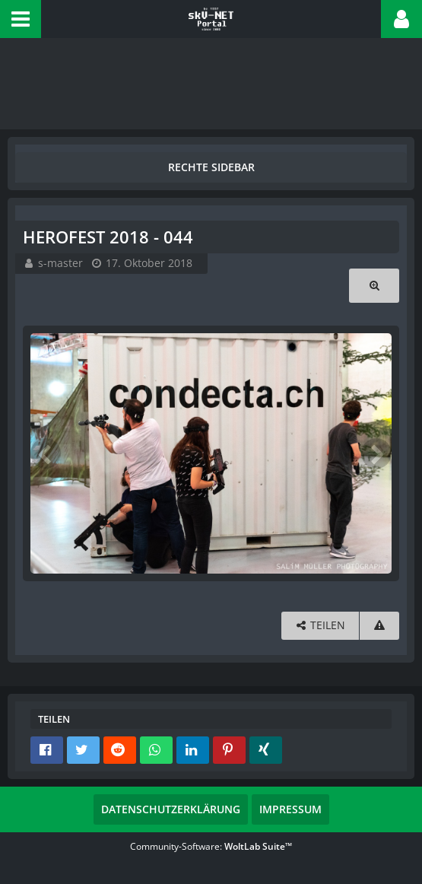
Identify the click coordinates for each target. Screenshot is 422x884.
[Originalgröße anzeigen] (374, 286)
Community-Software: (211, 846)
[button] (20, 19)
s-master (60, 263)
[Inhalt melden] (379, 626)
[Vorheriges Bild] (45, 453)
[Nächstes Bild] (376, 453)
